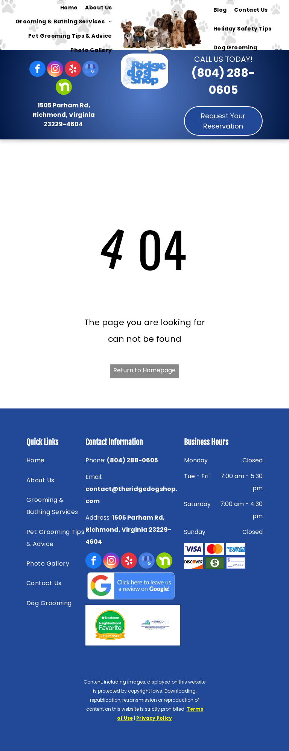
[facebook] (37, 70)
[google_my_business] (90, 70)
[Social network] (64, 88)
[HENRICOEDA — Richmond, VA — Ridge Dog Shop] (155, 625)
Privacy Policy (154, 718)
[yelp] (73, 70)
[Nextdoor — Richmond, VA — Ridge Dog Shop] (110, 625)
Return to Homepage (144, 370)
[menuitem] (69, 7)
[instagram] (55, 70)
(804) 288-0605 (132, 460)
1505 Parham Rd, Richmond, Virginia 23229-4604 (64, 114)
